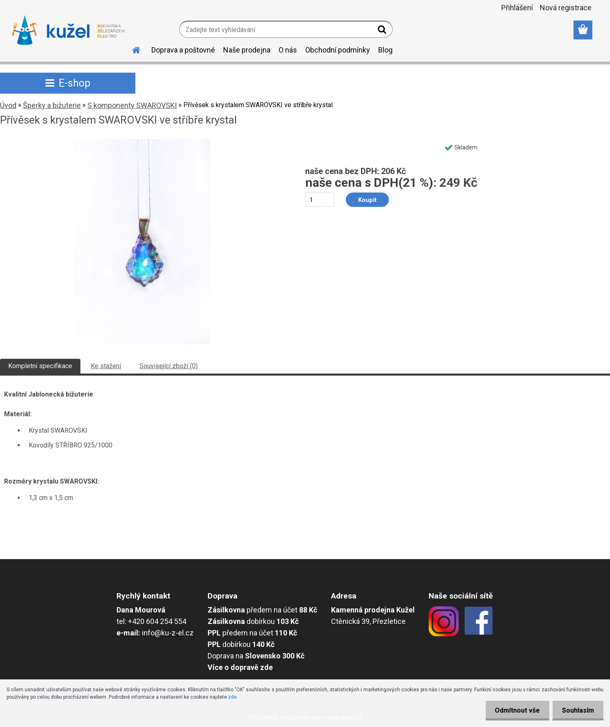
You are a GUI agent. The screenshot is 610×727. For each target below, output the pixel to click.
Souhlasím (577, 710)
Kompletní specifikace (40, 366)
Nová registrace (566, 7)
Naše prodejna (246, 50)
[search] (383, 31)
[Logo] (68, 30)
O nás (288, 50)
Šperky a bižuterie (52, 105)
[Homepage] (131, 48)
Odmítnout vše (514, 710)
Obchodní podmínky (337, 50)
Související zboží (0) (168, 366)
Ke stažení (106, 366)
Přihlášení (517, 7)
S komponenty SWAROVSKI (132, 105)
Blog (385, 50)
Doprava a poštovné (183, 50)
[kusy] (319, 200)
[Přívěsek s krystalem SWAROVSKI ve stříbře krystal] (141, 142)
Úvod (8, 105)
